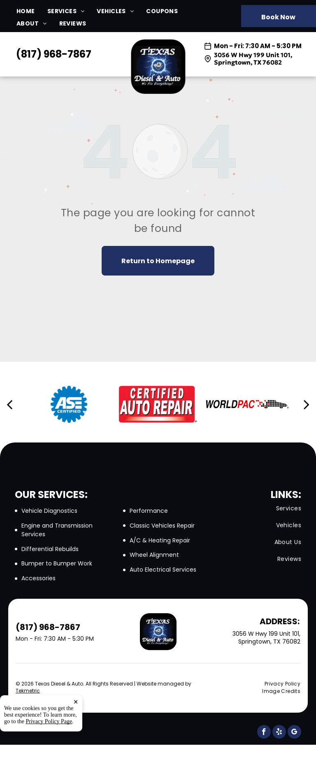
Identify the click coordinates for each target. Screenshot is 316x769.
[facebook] (264, 733)
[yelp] (279, 733)
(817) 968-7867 (53, 54)
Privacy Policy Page (49, 754)
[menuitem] (31, 11)
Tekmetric (28, 690)
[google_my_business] (294, 733)
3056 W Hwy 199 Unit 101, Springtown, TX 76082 (253, 58)
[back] (9, 404)
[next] (306, 404)
